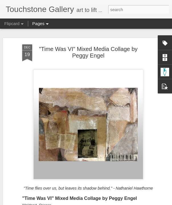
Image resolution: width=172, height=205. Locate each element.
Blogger (104, 202)
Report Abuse (120, 202)
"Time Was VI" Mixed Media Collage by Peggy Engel (88, 40)
